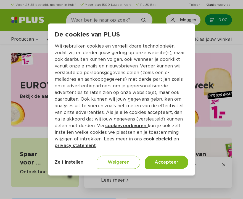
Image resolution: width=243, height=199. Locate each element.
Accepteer (166, 162)
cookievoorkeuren (126, 125)
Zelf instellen (69, 162)
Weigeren (119, 162)
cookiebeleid (157, 139)
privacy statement (75, 145)
